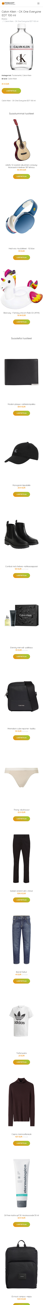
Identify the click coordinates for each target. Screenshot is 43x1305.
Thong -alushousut (21, 810)
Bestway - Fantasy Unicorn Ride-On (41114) (22, 313)
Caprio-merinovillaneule (21, 1134)
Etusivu (4, 19)
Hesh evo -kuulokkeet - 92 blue (21, 248)
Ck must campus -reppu (21, 1296)
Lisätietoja (11, 91)
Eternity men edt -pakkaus (21, 647)
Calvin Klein (26, 75)
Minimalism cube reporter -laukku (21, 728)
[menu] (38, 3)
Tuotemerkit (17, 75)
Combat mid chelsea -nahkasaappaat (21, 566)
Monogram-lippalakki (21, 485)
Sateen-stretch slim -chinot (21, 891)
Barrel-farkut (21, 972)
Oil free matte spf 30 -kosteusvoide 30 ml (21, 1215)
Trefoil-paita (21, 1053)
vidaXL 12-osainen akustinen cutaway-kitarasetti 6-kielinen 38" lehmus (21, 166)
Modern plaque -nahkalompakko (21, 404)
